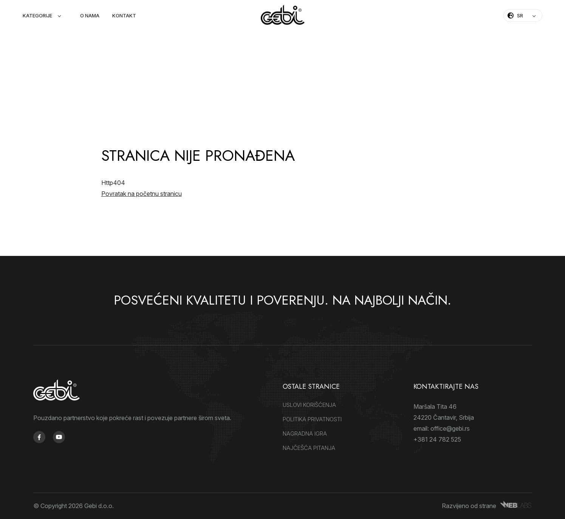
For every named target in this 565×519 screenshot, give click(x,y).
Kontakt (124, 15)
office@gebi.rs (450, 428)
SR (520, 15)
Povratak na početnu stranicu (141, 193)
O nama (89, 15)
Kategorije (37, 15)
